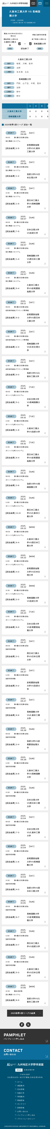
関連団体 (21, 1100)
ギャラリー (21, 1104)
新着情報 (21, 1108)
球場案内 (21, 1097)
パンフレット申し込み (26, 1115)
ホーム (20, 1082)
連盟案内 (21, 1086)
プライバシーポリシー (26, 1119)
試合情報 (21, 1089)
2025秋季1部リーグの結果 (23, 1013)
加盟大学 (21, 1093)
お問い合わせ (22, 1111)
